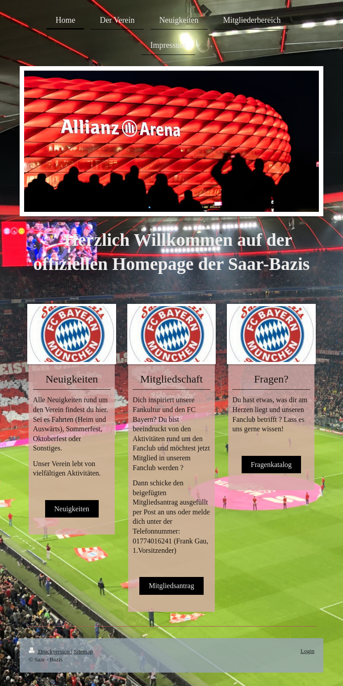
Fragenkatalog (271, 464)
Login (307, 651)
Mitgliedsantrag (171, 585)
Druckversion (50, 651)
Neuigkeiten (71, 509)
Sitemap (83, 651)
